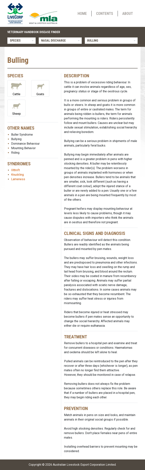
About (127, 13)
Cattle (16, 88)
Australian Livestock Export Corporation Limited (84, 464)
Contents (104, 13)
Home (82, 13)
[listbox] (21, 40)
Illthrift (15, 170)
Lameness (18, 179)
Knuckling (17, 174)
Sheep (16, 107)
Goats (40, 88)
